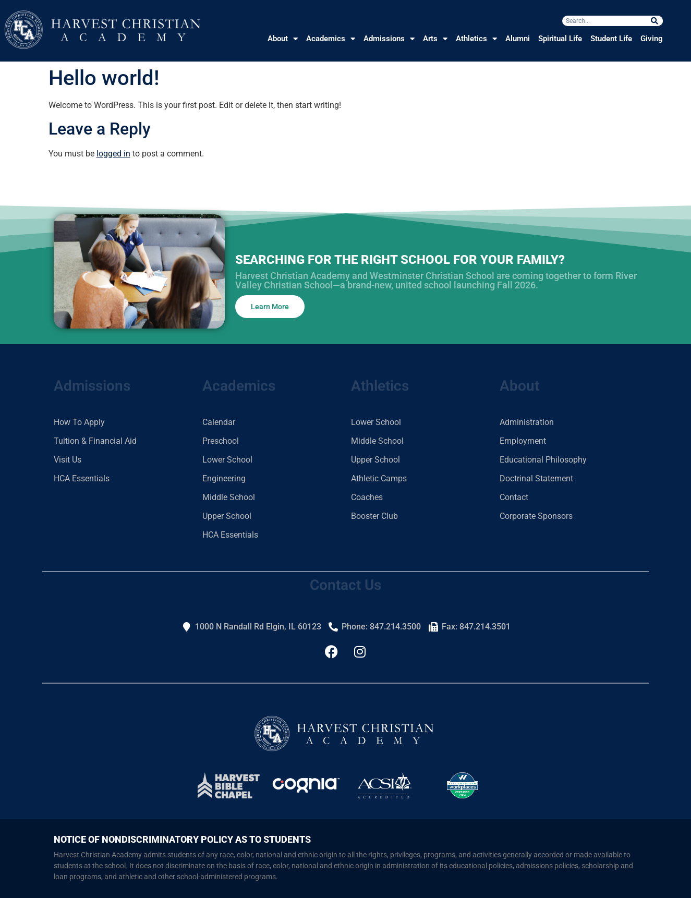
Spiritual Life (560, 38)
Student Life (611, 38)
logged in (113, 154)
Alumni (517, 38)
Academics (330, 38)
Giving (651, 38)
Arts (435, 38)
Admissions (389, 38)
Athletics (476, 38)
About (283, 38)
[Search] (654, 21)
